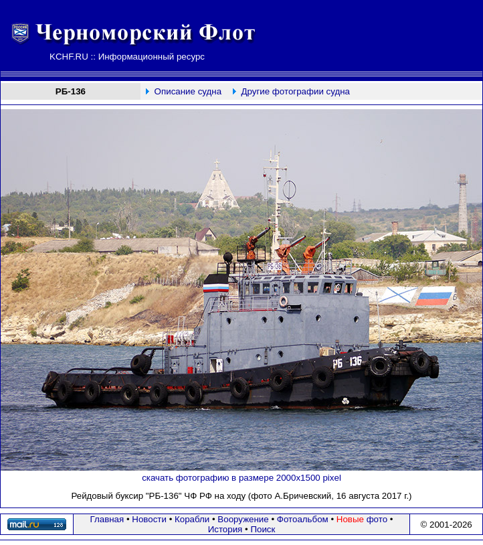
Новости (149, 519)
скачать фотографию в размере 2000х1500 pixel (241, 478)
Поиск (262, 529)
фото (361, 519)
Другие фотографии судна (295, 91)
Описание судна (188, 91)
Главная (107, 519)
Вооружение (242, 519)
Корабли (192, 519)
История (225, 529)
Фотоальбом (302, 519)
